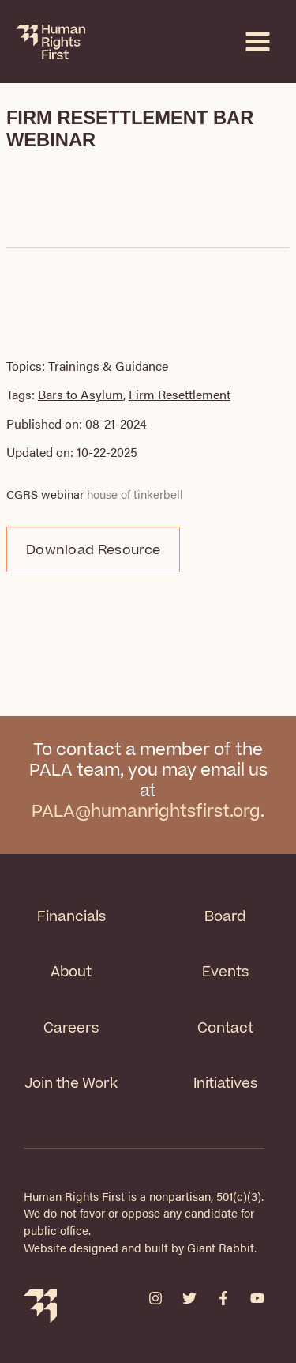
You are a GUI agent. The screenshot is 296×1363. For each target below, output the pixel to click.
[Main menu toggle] (257, 41)
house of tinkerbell (135, 494)
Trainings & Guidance (108, 366)
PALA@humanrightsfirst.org (146, 811)
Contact (225, 1028)
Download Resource (93, 550)
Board (224, 917)
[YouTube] (257, 1298)
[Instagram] (155, 1298)
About (71, 972)
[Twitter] (189, 1298)
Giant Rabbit (220, 1247)
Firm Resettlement (179, 394)
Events (225, 972)
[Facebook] (223, 1298)
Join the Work (71, 1083)
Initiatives (225, 1083)
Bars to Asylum (80, 394)
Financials (71, 917)
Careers (71, 1028)
